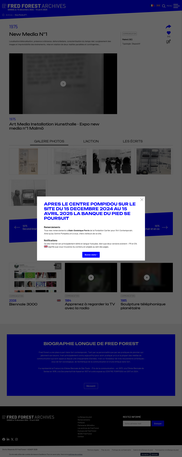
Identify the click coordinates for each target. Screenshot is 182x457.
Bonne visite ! (91, 254)
